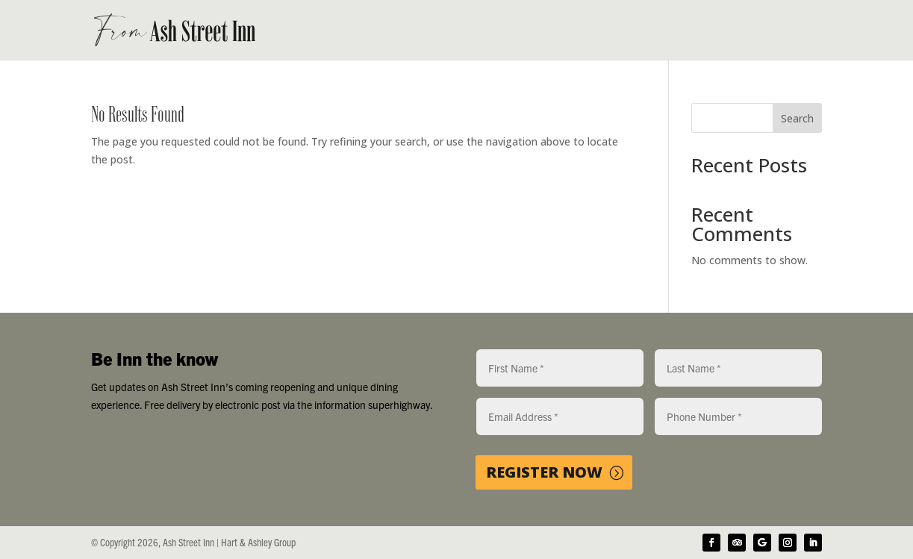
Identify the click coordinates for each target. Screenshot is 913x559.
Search (797, 118)
